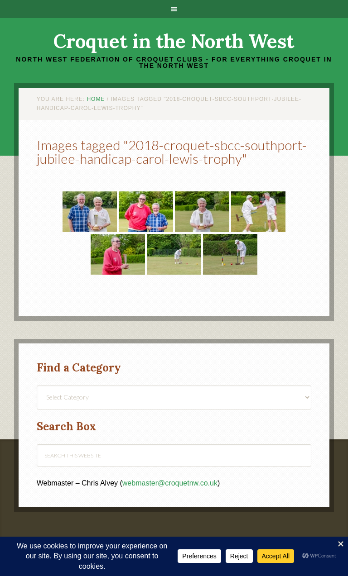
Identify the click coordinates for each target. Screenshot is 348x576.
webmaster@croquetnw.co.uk (170, 483)
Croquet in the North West (173, 41)
